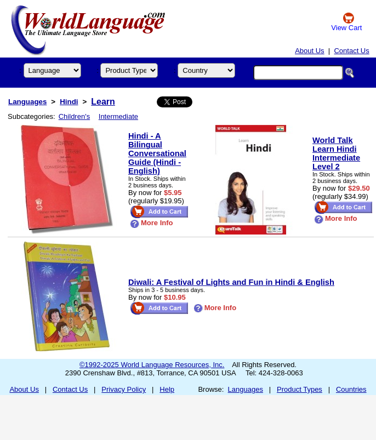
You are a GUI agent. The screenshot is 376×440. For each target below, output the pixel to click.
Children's (74, 116)
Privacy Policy (123, 389)
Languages (27, 102)
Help (166, 389)
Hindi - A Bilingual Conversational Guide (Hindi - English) (157, 153)
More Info (151, 223)
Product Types (299, 389)
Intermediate (118, 116)
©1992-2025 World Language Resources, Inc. (151, 365)
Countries (351, 389)
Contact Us (351, 51)
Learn (103, 101)
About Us (309, 51)
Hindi (69, 102)
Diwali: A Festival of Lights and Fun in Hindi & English (231, 282)
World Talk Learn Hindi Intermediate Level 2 (336, 153)
